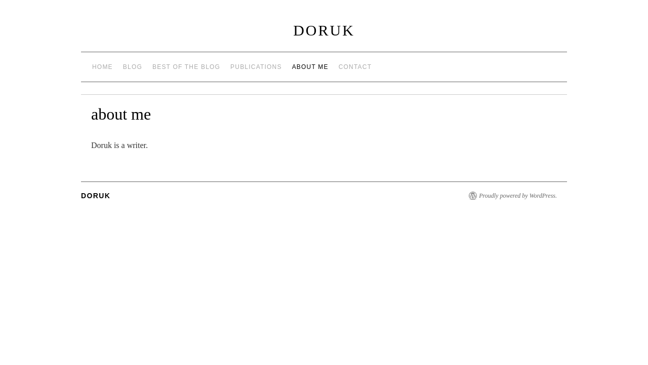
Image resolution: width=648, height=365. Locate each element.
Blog (132, 66)
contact (355, 66)
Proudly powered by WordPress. (518, 195)
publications (256, 66)
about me (310, 66)
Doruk (324, 30)
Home (102, 66)
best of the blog (186, 66)
